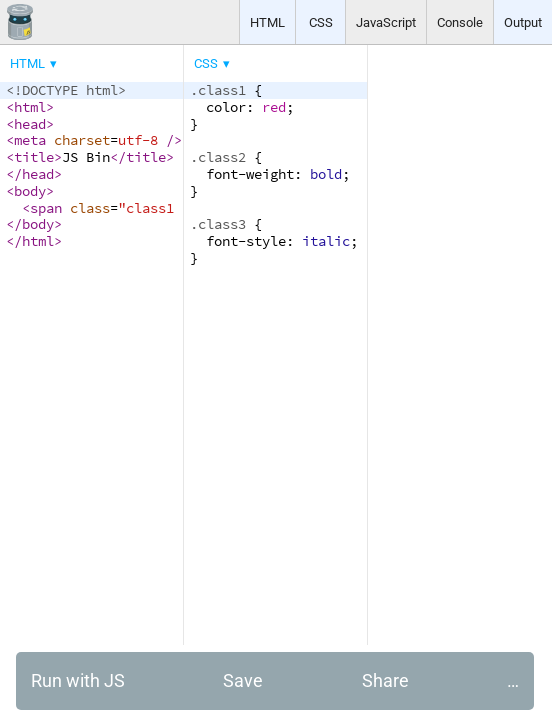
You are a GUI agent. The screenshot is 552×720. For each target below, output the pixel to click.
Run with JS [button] (78, 680)
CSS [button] (321, 22)
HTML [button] (267, 22)
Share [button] (385, 680)
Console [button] (460, 22)
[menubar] (160, 59)
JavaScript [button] (386, 22)
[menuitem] (35, 63)
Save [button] (243, 680)
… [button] (513, 680)
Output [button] (523, 22)
